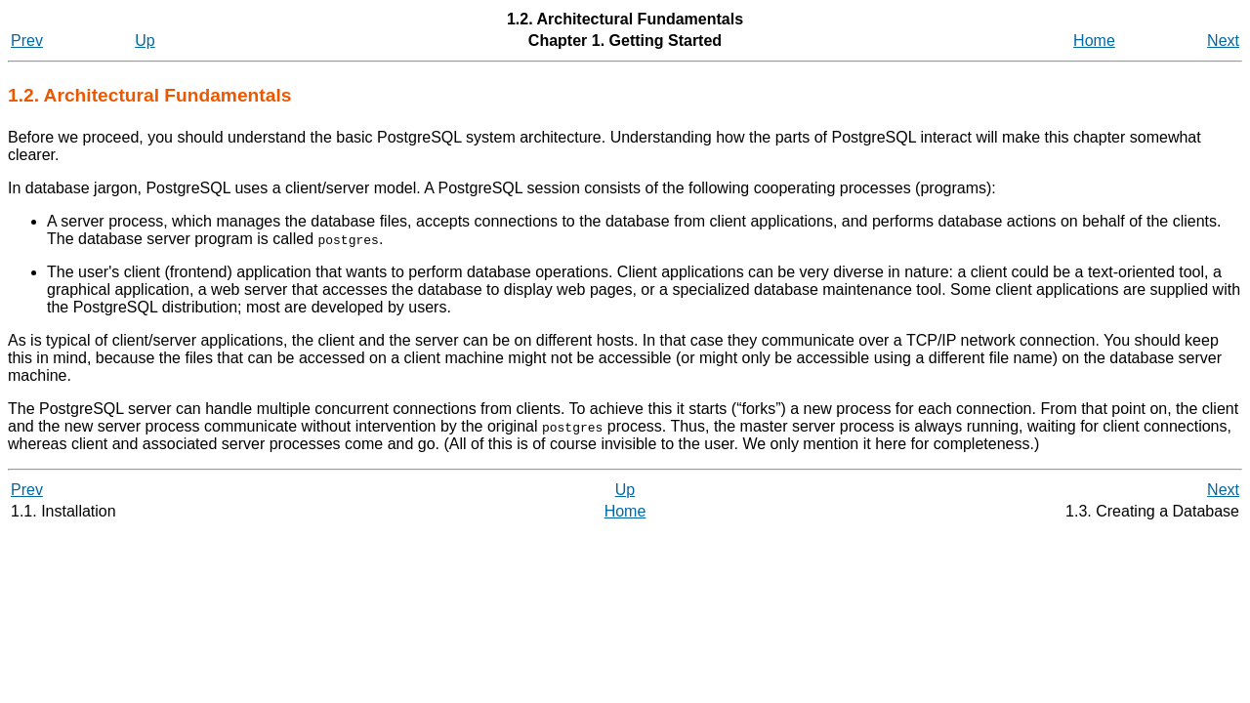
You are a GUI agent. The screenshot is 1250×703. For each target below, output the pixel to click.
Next (1223, 40)
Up (144, 40)
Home (1094, 40)
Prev (27, 40)
